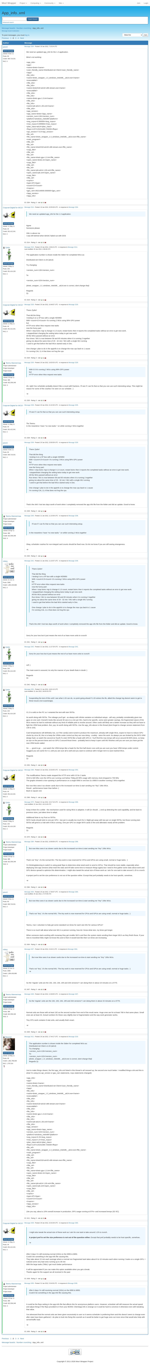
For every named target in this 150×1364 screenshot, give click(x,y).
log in (27, 35)
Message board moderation (10, 31)
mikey (5, 561)
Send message (8, 51)
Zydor (7, 247)
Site (61, 3)
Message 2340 (29, 516)
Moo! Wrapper (9, 3)
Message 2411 (29, 1037)
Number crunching (23, 28)
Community (50, 3)
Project (23, 3)
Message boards (8, 28)
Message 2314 (29, 207)
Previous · (6, 38)
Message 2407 (29, 949)
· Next (21, 38)
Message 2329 (29, 304)
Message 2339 (29, 442)
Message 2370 (29, 802)
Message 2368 (29, 770)
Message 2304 (29, 46)
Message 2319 (29, 247)
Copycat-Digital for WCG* (13, 208)
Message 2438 (29, 1223)
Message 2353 (29, 689)
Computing (36, 3)
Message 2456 (29, 1283)
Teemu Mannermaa (13, 363)
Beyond (8, 1037)
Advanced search (8, 22)
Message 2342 (29, 647)
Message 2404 (29, 892)
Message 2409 (29, 994)
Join (138, 3)
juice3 (5, 47)
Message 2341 (29, 561)
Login (146, 3)
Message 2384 (29, 841)
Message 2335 (29, 362)
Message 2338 (29, 405)
